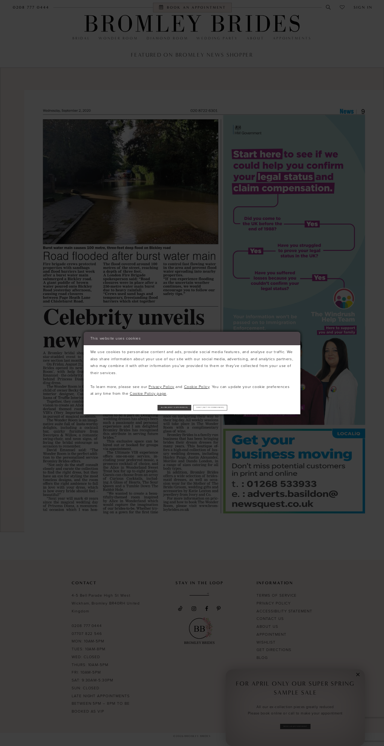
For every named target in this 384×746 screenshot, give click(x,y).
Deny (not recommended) (232, 407)
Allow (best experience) (152, 407)
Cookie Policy (197, 384)
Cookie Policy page (148, 390)
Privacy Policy (161, 384)
